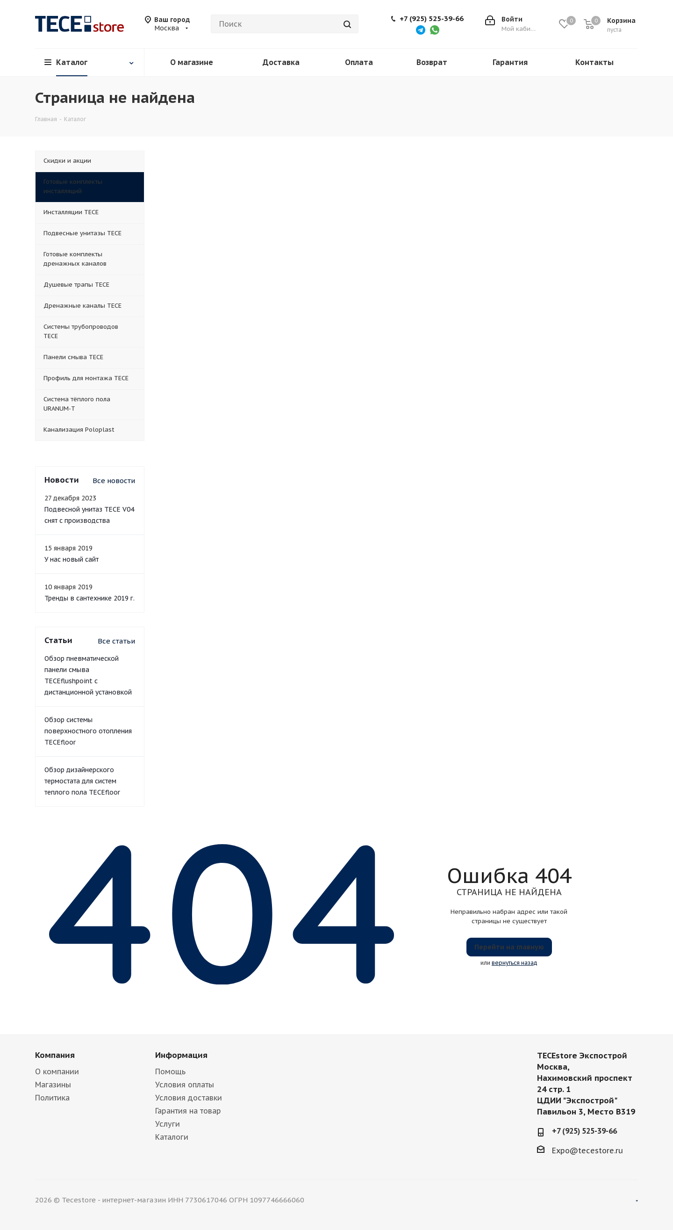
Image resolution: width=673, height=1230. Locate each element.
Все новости (114, 480)
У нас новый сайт (71, 559)
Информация (181, 1055)
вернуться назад (514, 962)
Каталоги (171, 1137)
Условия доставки (188, 1097)
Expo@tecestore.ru (587, 1150)
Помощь (170, 1071)
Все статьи (116, 641)
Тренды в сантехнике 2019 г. (89, 598)
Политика (52, 1097)
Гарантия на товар (188, 1110)
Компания (55, 1055)
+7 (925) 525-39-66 (432, 18)
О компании (57, 1071)
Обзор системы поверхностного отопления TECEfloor (88, 731)
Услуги (167, 1124)
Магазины (53, 1084)
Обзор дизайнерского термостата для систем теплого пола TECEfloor (82, 781)
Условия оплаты (184, 1084)
